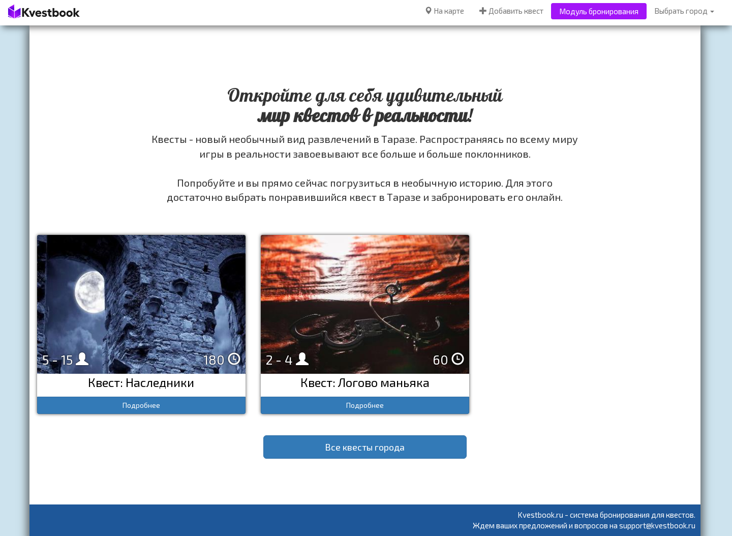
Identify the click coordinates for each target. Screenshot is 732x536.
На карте (444, 10)
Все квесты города (365, 447)
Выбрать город (684, 10)
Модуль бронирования (598, 11)
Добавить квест (511, 10)
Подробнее (141, 405)
